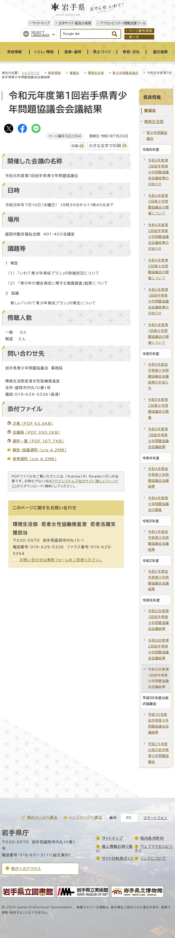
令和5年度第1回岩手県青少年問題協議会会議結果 (158, 438)
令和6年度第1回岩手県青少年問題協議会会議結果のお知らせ (158, 301)
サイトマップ (40, 23)
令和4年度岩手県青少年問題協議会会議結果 (158, 477)
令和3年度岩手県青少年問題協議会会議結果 (158, 540)
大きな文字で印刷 (105, 146)
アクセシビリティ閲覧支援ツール (123, 23)
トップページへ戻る (85, 817)
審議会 (75, 72)
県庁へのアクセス (26, 868)
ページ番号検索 (140, 30)
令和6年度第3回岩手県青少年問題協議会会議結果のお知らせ (158, 172)
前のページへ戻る (42, 817)
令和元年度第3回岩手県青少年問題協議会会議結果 (158, 619)
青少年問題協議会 (126, 72)
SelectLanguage (40, 34)
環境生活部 (96, 72)
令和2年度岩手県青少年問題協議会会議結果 (158, 580)
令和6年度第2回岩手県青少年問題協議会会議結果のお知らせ (158, 236)
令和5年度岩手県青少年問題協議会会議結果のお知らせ (158, 376)
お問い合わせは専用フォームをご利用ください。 (61, 560)
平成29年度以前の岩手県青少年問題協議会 (158, 752)
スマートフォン (155, 818)
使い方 (134, 37)
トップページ (30, 72)
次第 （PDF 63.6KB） (33, 423)
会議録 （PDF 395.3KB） (36, 432)
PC (129, 818)
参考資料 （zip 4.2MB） (35, 459)
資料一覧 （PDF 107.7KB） (38, 441)
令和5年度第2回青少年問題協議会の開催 (158, 408)
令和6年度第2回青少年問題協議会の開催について (158, 269)
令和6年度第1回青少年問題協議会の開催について (158, 333)
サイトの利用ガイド (118, 858)
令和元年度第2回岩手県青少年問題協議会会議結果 (158, 649)
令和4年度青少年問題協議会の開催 (158, 504)
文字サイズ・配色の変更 (74, 23)
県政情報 (54, 72)
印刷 (75, 146)
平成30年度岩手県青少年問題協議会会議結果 (158, 723)
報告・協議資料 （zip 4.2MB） (40, 450)
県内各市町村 (152, 838)
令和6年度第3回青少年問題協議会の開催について (158, 204)
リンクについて (153, 858)
